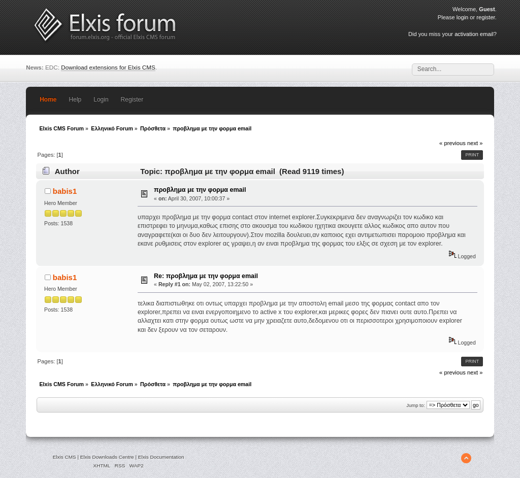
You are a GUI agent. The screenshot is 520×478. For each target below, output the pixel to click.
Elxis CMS (64, 457)
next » (475, 143)
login (462, 17)
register (485, 17)
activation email (473, 34)
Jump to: (415, 405)
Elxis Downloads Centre (107, 457)
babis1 (65, 191)
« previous (452, 143)
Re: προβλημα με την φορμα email (206, 276)
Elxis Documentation (161, 457)
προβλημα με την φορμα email (200, 189)
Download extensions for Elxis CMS (108, 67)
